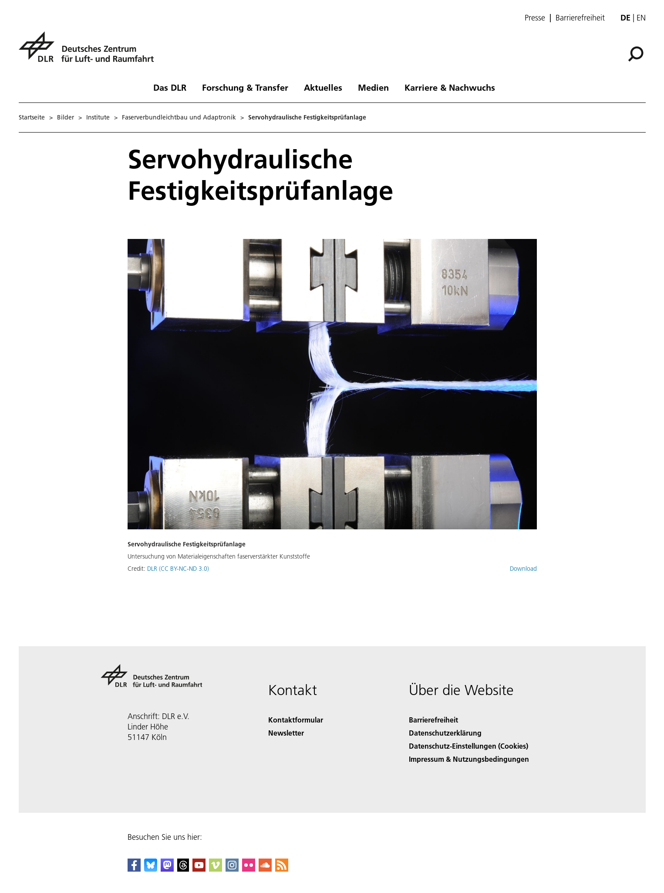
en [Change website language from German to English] (641, 18)
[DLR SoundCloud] (265, 869)
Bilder (65, 117)
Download (523, 569)
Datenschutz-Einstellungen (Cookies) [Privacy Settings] (468, 745)
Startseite (32, 117)
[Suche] (636, 54)
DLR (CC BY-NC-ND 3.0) (178, 569)
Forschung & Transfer (245, 87)
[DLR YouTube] (199, 869)
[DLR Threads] (183, 869)
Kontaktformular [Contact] (295, 719)
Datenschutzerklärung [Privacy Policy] (445, 732)
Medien (373, 87)
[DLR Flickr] (248, 869)
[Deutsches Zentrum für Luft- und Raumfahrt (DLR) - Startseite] (90, 51)
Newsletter (286, 732)
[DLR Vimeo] (215, 869)
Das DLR (169, 87)
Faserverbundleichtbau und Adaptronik (179, 117)
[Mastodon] (167, 869)
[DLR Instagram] (232, 869)
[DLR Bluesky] (150, 869)
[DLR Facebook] (134, 869)
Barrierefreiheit (580, 18)
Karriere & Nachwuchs (449, 87)
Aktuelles (323, 87)
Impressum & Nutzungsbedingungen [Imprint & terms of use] (469, 758)
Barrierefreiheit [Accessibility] (433, 719)
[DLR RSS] (281, 869)
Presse (535, 18)
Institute (98, 117)
